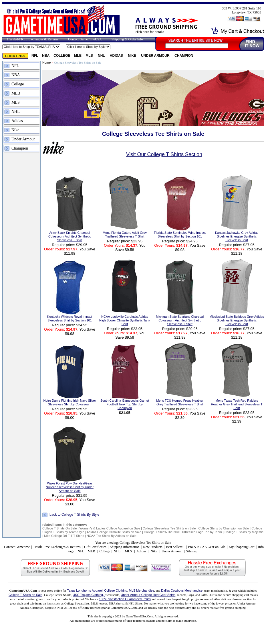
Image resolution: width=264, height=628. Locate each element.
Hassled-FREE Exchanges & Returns (32, 39)
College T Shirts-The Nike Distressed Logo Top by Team (183, 532)
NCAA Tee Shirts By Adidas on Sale (111, 535)
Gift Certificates (95, 547)
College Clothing (115, 590)
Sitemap (191, 551)
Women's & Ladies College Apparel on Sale (110, 528)
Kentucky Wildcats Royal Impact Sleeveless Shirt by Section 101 (69, 318)
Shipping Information (125, 547)
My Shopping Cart (241, 547)
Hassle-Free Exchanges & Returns (57, 547)
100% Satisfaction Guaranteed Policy (125, 599)
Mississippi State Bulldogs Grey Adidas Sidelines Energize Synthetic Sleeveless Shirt (237, 320)
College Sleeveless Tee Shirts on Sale (169, 528)
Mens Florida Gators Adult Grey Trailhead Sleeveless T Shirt (125, 234)
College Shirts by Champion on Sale (224, 528)
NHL (102, 56)
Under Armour (155, 56)
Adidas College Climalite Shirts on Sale (114, 532)
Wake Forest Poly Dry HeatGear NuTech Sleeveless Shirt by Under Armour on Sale (70, 487)
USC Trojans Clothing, (89, 594)
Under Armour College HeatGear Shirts (148, 594)
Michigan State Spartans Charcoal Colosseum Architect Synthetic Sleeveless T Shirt (180, 320)
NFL (34, 56)
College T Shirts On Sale (59, 528)
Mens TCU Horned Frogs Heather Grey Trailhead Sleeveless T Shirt (179, 402)
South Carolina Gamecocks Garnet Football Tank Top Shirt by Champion (124, 404)
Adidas (117, 56)
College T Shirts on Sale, (26, 594)
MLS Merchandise (141, 590)
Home (46, 62)
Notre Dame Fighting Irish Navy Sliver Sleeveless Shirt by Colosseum (69, 402)
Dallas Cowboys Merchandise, (182, 590)
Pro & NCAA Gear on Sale (206, 547)
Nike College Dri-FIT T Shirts (64, 535)
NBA (45, 56)
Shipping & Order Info (127, 39)
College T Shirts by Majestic (244, 532)
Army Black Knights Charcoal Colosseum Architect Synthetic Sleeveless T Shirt (69, 236)
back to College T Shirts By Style (74, 515)
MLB (78, 56)
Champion (183, 56)
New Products (152, 547)
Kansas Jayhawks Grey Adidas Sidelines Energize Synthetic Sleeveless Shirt (236, 236)
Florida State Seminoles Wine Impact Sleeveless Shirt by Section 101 (180, 234)
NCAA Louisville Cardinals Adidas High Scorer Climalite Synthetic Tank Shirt (124, 320)
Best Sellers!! (175, 547)
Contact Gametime (17, 547)
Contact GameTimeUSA (85, 39)
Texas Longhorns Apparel (85, 590)
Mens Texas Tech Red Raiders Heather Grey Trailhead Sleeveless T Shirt (237, 404)
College (61, 56)
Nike (132, 56)
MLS (90, 56)
